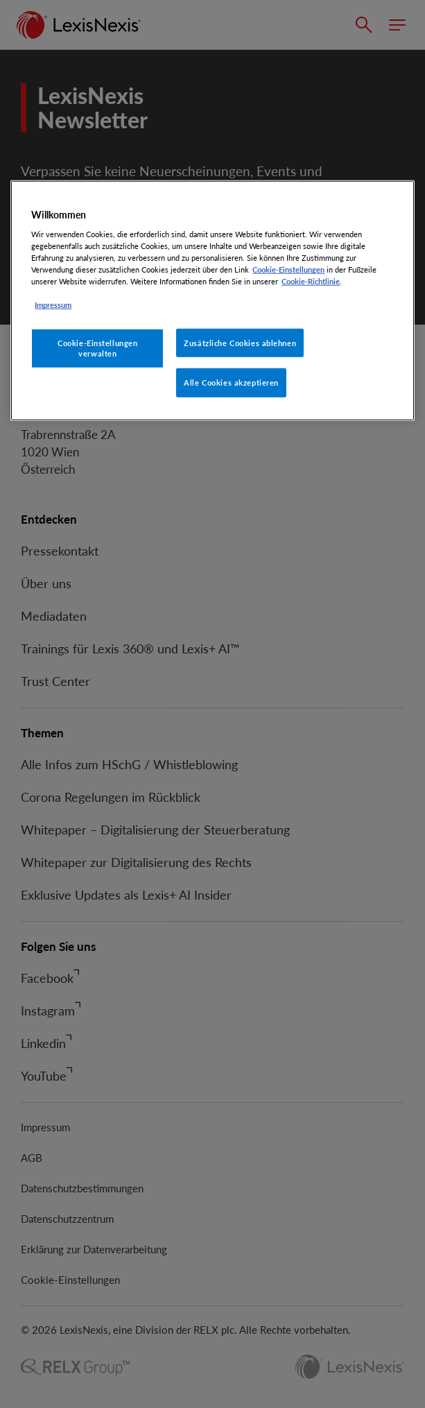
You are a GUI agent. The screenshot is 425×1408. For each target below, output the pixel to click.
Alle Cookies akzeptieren (231, 382)
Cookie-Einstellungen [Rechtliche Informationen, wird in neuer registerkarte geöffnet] (288, 269)
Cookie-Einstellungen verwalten (97, 348)
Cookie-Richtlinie (310, 281)
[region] (212, 300)
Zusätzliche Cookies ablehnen (240, 342)
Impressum (53, 304)
